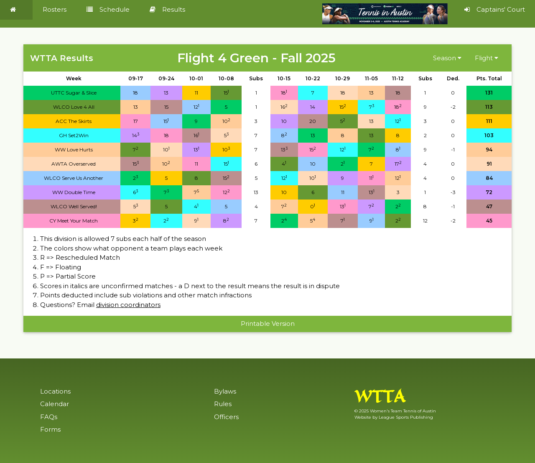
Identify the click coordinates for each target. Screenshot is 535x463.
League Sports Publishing (406, 417)
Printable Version (268, 323)
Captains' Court (494, 9)
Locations (55, 391)
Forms (50, 429)
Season (447, 58)
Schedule (108, 9)
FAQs (48, 417)
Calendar (54, 404)
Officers (226, 417)
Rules (223, 404)
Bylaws (225, 391)
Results (167, 9)
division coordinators (128, 305)
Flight (486, 58)
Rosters (54, 9)
